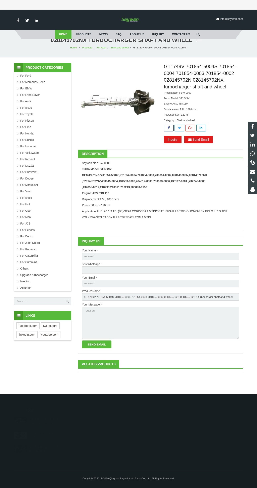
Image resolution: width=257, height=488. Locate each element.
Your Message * (92, 318)
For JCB (25, 235)
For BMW (26, 100)
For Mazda (27, 177)
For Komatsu (28, 261)
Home (73, 59)
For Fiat (25, 216)
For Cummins (28, 274)
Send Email (198, 151)
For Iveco (26, 209)
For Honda (27, 145)
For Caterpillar (29, 267)
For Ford (25, 87)
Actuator (25, 299)
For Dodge (27, 190)
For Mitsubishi (29, 196)
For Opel (25, 222)
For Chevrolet (28, 184)
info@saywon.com (231, 19)
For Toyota (27, 126)
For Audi (101, 59)
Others (24, 280)
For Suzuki (27, 151)
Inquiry (172, 151)
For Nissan (27, 132)
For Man (25, 229)
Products (87, 59)
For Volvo (26, 203)
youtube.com (49, 346)
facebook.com (28, 337)
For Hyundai (28, 158)
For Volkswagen (30, 164)
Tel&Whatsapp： (92, 276)
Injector (25, 293)
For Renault (27, 171)
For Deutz (26, 248)
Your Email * (89, 290)
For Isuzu (26, 119)
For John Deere (30, 254)
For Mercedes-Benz (32, 93)
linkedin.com (27, 346)
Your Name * (90, 262)
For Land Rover (30, 106)
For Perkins (27, 241)
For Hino (25, 138)
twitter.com (50, 337)
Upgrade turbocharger (34, 286)
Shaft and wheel (119, 59)
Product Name (91, 304)
